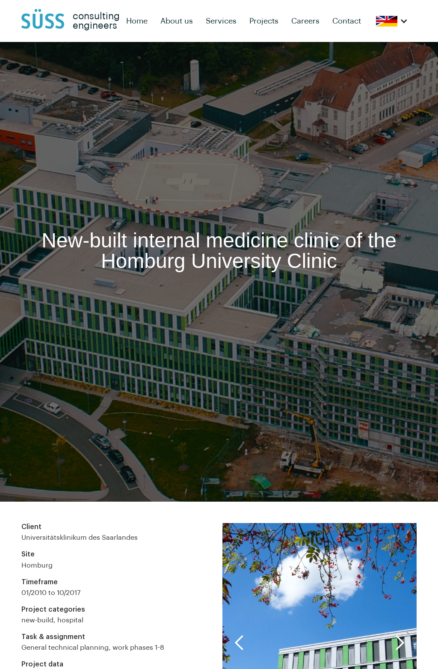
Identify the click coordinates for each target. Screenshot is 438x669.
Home (137, 21)
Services (221, 21)
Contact (346, 21)
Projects (263, 21)
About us (176, 21)
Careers (305, 21)
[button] (392, 21)
